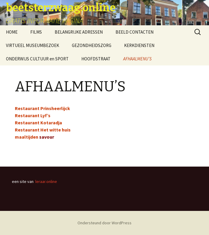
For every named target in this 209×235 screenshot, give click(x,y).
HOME (12, 32)
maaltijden (26, 137)
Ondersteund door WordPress (104, 222)
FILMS (36, 32)
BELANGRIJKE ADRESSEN (79, 32)
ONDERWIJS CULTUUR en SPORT (37, 59)
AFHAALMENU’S (137, 59)
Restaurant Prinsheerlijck (42, 108)
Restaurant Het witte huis (43, 130)
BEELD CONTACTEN (134, 32)
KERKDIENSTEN (139, 45)
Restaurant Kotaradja (38, 123)
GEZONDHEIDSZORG (91, 45)
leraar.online (46, 181)
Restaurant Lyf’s (32, 115)
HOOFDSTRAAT (95, 59)
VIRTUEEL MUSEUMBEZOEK (32, 45)
